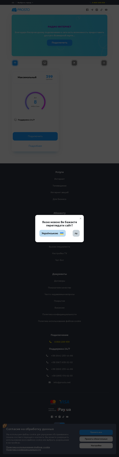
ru (76, 233)
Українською (53, 233)
